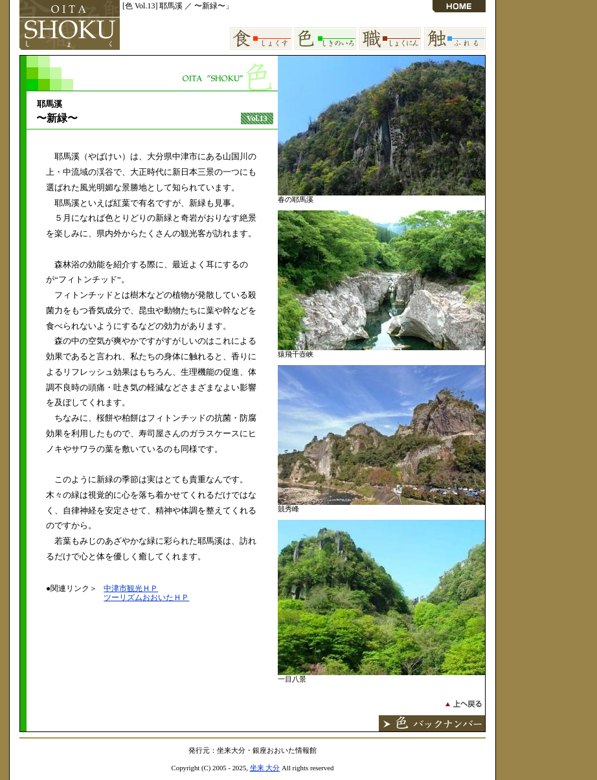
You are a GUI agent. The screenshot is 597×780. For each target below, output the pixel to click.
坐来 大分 (265, 768)
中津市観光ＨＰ (131, 588)
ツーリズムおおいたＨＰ (146, 597)
